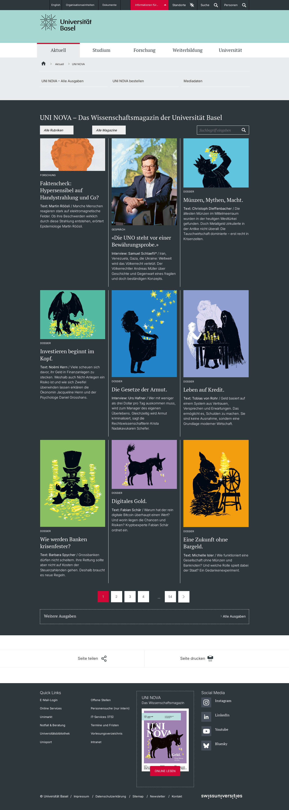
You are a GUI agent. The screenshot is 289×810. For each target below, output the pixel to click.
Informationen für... (147, 5)
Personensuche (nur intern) (110, 708)
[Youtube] (214, 731)
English (55, 5)
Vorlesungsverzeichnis (106, 733)
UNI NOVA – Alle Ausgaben (62, 81)
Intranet (96, 742)
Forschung (144, 50)
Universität (230, 50)
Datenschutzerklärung (111, 796)
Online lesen (165, 771)
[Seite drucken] (197, 658)
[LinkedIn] (215, 717)
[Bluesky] (214, 746)
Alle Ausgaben (234, 616)
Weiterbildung (187, 50)
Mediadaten (193, 81)
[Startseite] (43, 64)
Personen (229, 6)
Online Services (51, 708)
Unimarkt (46, 717)
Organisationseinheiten (82, 5)
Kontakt (177, 796)
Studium (101, 50)
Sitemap (138, 796)
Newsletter (157, 796)
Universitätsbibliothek (55, 733)
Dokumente (112, 5)
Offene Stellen (101, 700)
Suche (203, 6)
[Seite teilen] (92, 658)
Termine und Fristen (105, 725)
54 (170, 596)
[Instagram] (216, 702)
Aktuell (58, 50)
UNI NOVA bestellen (128, 81)
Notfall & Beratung (52, 725)
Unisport (46, 742)
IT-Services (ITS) (102, 717)
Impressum (81, 796)
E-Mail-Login (49, 700)
